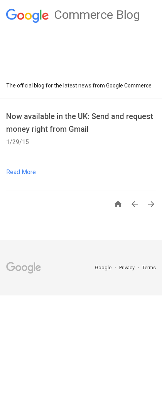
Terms (149, 267)
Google (104, 267)
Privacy (127, 267)
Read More (21, 172)
